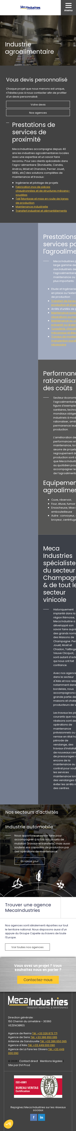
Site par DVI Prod (19, 1065)
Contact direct (28, 1061)
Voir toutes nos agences (27, 947)
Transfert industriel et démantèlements (41, 211)
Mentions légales (51, 1061)
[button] (8, 1124)
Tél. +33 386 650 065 (44, 1037)
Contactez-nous (38, 979)
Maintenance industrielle (32, 207)
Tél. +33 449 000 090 (41, 1045)
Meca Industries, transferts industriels (30, 7)
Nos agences (38, 113)
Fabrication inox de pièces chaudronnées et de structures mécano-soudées (43, 191)
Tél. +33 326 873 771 (44, 1033)
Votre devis (38, 105)
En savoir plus (30, 861)
